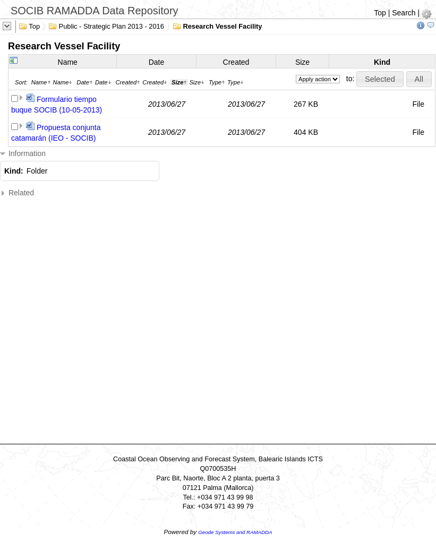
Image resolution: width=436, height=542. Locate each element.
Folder (37, 171)
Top (380, 12)
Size (302, 62)
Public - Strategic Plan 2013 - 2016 (106, 25)
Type (217, 82)
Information (23, 153)
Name (68, 62)
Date (157, 62)
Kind (382, 62)
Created (236, 62)
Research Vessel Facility (217, 25)
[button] (379, 79)
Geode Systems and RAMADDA (235, 532)
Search (403, 12)
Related (17, 192)
